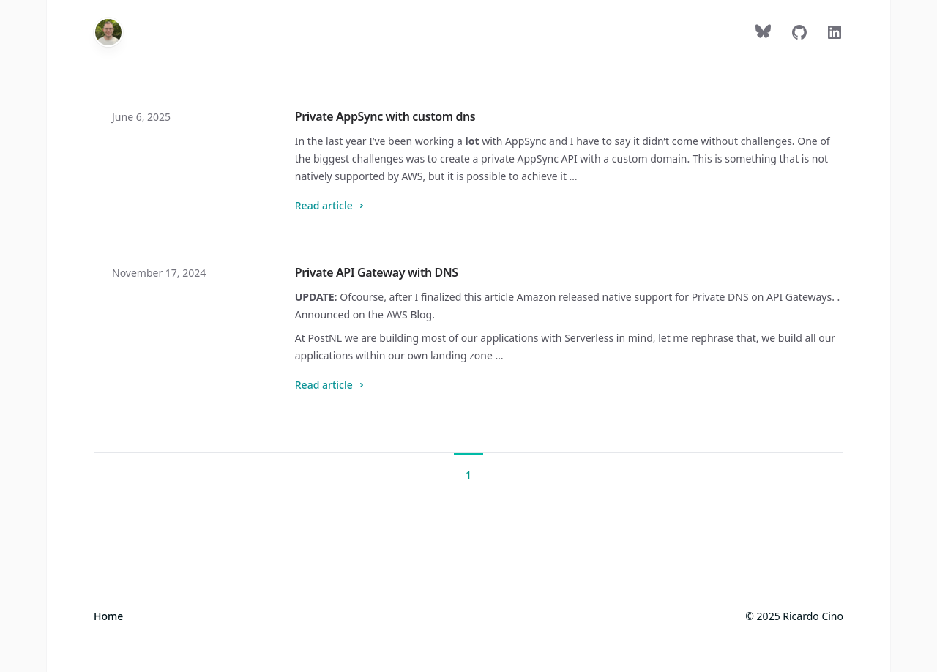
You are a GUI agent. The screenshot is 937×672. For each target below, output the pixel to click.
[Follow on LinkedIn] (834, 35)
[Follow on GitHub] (799, 35)
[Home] (108, 32)
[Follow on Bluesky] (764, 35)
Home (108, 616)
